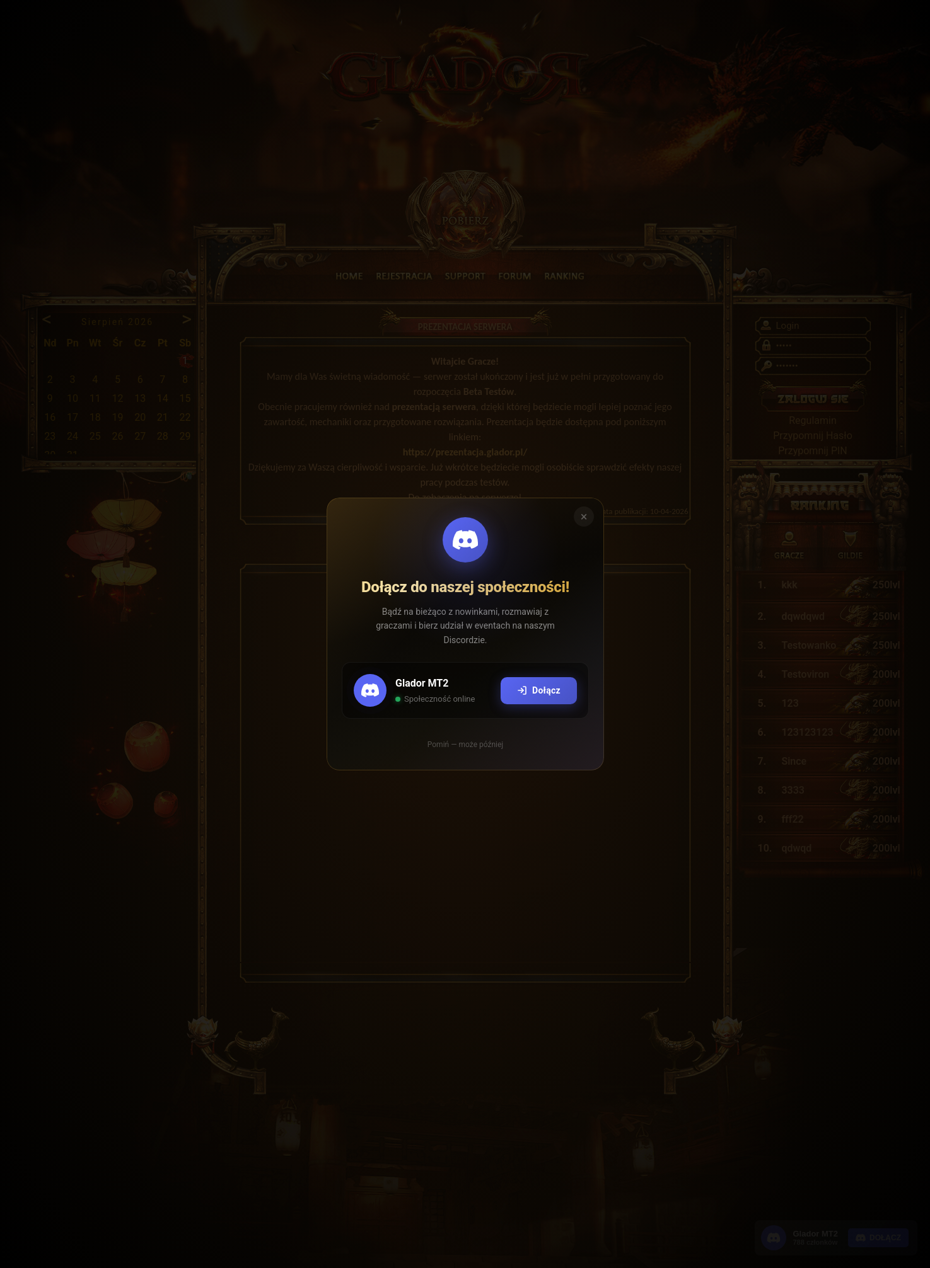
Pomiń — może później (465, 744)
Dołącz (538, 690)
